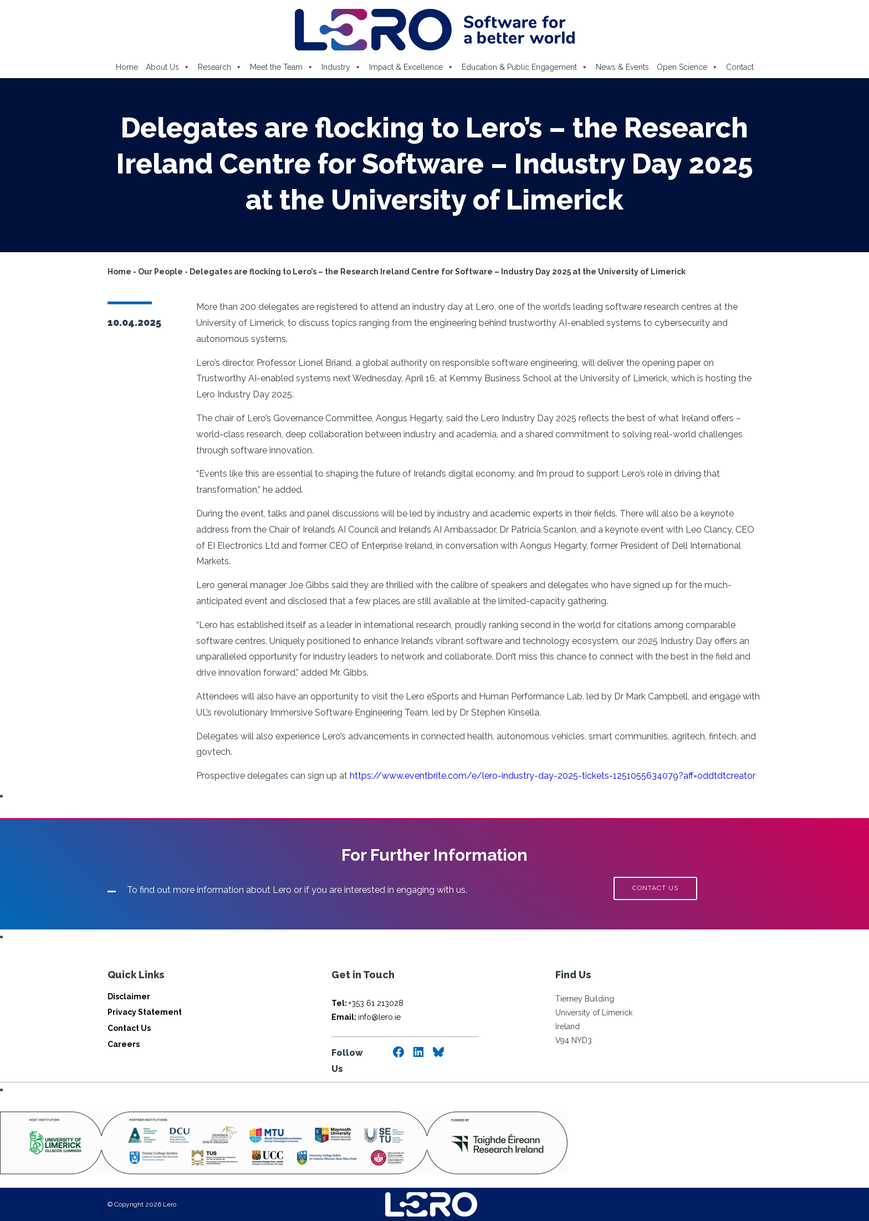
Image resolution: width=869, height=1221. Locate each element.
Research (220, 67)
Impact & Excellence (411, 67)
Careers (124, 1044)
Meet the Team (282, 67)
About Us (168, 67)
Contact (740, 67)
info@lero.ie (366, 1017)
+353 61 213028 (367, 1003)
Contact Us (129, 1028)
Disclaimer (129, 996)
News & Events (622, 67)
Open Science (687, 67)
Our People (160, 271)
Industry (341, 67)
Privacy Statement (145, 1012)
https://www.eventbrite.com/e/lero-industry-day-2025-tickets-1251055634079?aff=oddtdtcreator (552, 775)
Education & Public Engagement (525, 67)
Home (127, 67)
